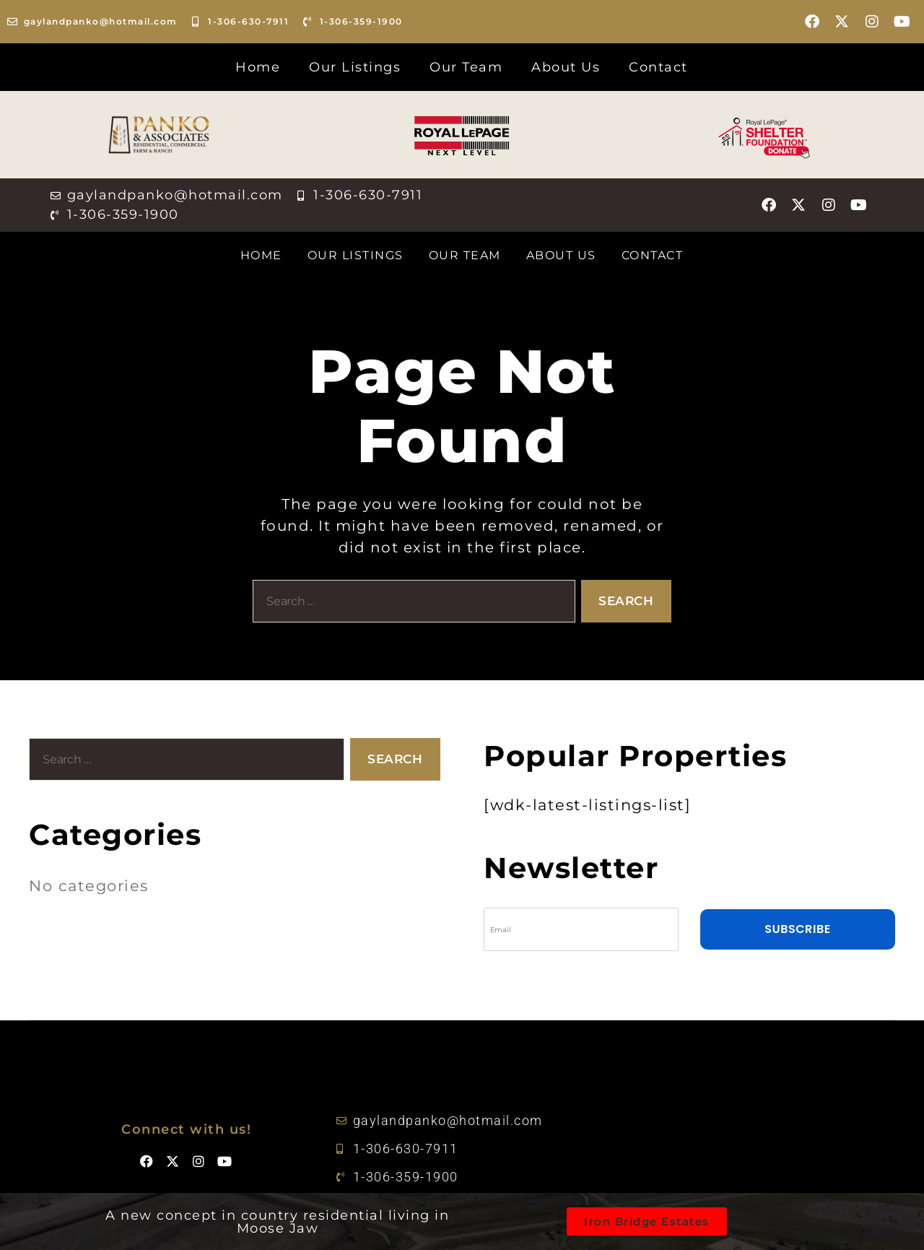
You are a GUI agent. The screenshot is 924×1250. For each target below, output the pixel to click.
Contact (658, 67)
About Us (565, 67)
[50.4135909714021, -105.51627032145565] (725, 1148)
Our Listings (355, 67)
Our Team (466, 67)
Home (257, 67)
